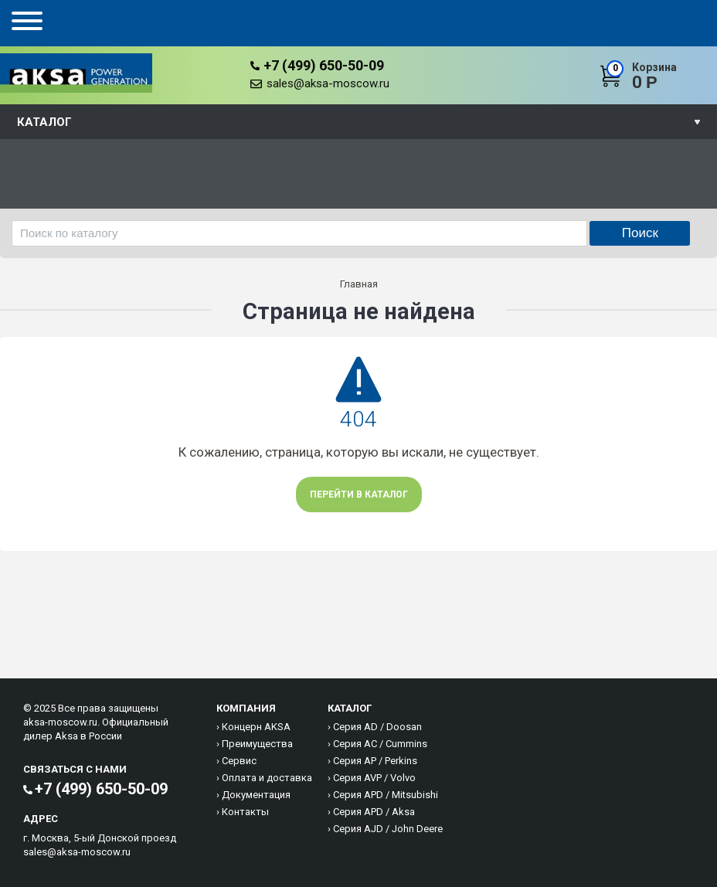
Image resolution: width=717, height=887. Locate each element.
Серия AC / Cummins (380, 743)
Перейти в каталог (359, 494)
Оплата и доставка (267, 777)
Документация (256, 794)
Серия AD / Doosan (377, 726)
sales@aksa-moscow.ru (328, 83)
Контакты (245, 811)
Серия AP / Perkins (375, 760)
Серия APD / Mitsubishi (385, 794)
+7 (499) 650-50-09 (323, 65)
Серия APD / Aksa (374, 811)
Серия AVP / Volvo (374, 777)
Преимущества (257, 743)
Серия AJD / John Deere (388, 828)
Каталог (44, 122)
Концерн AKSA (256, 726)
